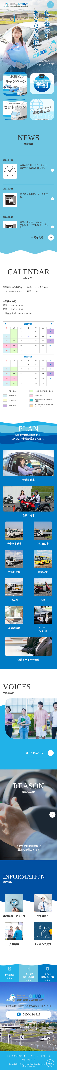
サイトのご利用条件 (14, 1056)
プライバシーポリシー (39, 1056)
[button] (52, 815)
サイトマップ (27, 1060)
